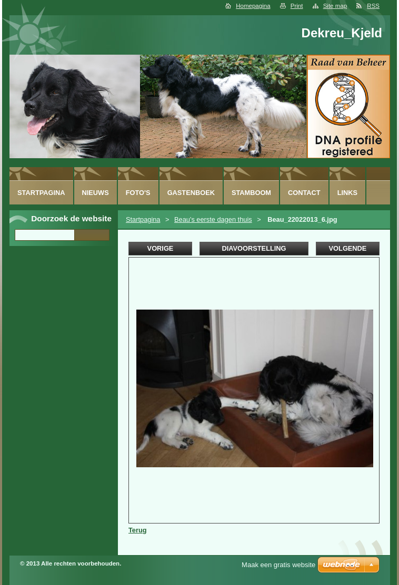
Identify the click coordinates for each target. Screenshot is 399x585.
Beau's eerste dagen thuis (213, 219)
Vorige (160, 248)
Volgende (348, 248)
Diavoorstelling (254, 248)
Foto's (138, 193)
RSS (373, 6)
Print (297, 6)
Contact (304, 193)
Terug (137, 530)
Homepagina (253, 6)
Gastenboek (191, 193)
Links (347, 193)
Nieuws (95, 193)
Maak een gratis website (278, 565)
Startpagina (143, 219)
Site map (335, 6)
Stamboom (251, 193)
